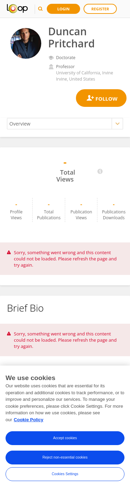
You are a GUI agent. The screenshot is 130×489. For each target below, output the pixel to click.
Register (100, 8)
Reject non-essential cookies (64, 459)
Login (63, 8)
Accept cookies (65, 439)
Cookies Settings (65, 475)
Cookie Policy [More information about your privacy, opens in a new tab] (28, 420)
